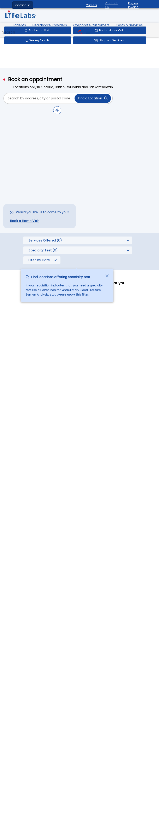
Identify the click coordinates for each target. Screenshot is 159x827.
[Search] (80, 32)
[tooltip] (76, 251)
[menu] (88, 32)
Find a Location (93, 98)
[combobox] (22, 5)
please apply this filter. (73, 294)
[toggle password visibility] (107, 98)
